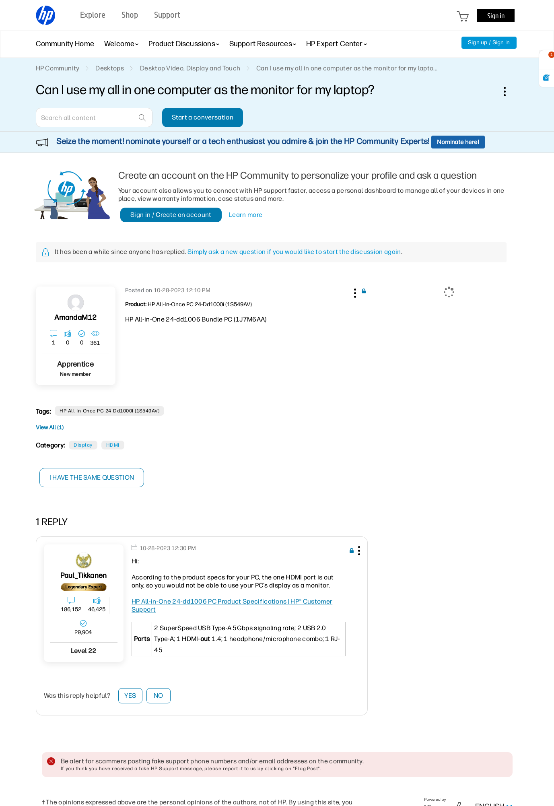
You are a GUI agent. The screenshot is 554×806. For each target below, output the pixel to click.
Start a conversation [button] (202, 117)
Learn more (245, 215)
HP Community (58, 68)
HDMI (112, 445)
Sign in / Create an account (171, 215)
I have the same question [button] (91, 477)
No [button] (158, 695)
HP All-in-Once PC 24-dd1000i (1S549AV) (109, 411)
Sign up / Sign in (489, 42)
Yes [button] (130, 695)
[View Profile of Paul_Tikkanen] (83, 575)
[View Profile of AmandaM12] (75, 317)
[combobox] (94, 117)
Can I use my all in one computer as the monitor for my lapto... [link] (346, 68)
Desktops (109, 68)
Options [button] (509, 91)
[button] (354, 291)
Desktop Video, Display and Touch (190, 68)
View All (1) (50, 427)
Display (83, 445)
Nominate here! (458, 142)
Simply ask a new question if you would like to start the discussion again (294, 252)
